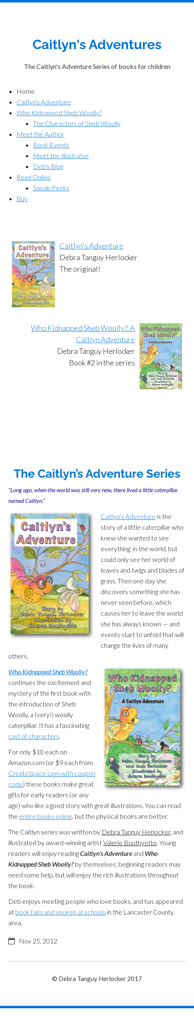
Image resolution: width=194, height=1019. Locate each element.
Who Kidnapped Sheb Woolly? (48, 671)
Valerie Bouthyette (130, 842)
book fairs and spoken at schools (60, 912)
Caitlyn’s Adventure (128, 516)
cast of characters (33, 736)
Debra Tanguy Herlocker (136, 832)
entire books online (45, 816)
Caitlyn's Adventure (91, 245)
